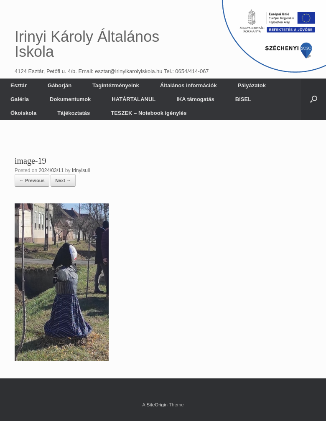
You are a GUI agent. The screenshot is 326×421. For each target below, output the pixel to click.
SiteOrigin (157, 404)
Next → (63, 180)
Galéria (19, 99)
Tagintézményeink (115, 85)
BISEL (243, 99)
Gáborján (59, 85)
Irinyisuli (81, 170)
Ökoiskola (23, 113)
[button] (313, 99)
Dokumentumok (70, 99)
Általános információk (188, 85)
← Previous (32, 180)
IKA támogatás (195, 99)
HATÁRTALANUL (133, 99)
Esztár (18, 85)
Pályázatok (252, 85)
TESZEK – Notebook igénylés (148, 113)
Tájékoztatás (73, 113)
